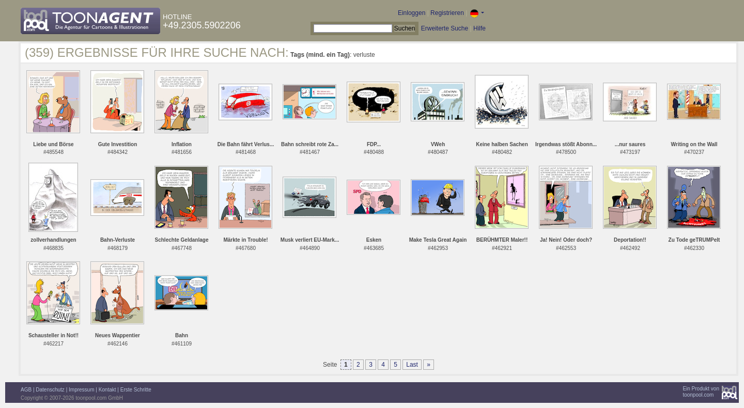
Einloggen (411, 13)
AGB (26, 390)
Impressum (81, 390)
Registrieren (447, 13)
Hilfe (479, 28)
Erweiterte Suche (444, 28)
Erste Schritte (135, 390)
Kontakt (107, 390)
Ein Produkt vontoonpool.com (701, 392)
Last (412, 364)
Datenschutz (50, 390)
